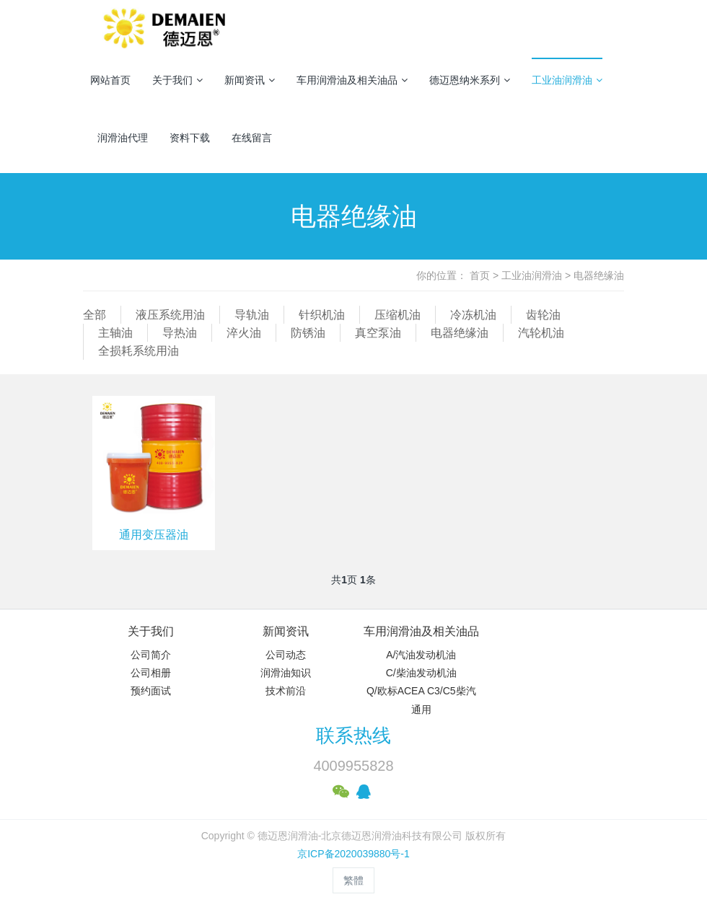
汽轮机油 (541, 333)
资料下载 (190, 137)
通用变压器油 (153, 535)
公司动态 (285, 654)
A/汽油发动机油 (421, 654)
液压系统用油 (170, 315)
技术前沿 (285, 691)
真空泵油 (378, 333)
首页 (480, 275)
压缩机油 (397, 315)
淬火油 (244, 333)
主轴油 (115, 333)
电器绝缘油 (599, 275)
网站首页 (110, 80)
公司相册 (151, 672)
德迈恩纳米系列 (469, 80)
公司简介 (151, 654)
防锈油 (308, 333)
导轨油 (251, 315)
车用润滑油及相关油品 (352, 80)
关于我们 (177, 80)
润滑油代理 (122, 137)
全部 (94, 315)
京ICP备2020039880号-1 (353, 853)
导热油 (179, 333)
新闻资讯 (249, 80)
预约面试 (151, 691)
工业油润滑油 (567, 80)
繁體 (353, 880)
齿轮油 (543, 315)
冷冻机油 (473, 315)
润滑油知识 (285, 672)
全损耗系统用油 (138, 351)
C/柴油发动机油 (421, 672)
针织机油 (322, 315)
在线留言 (252, 137)
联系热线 (353, 735)
